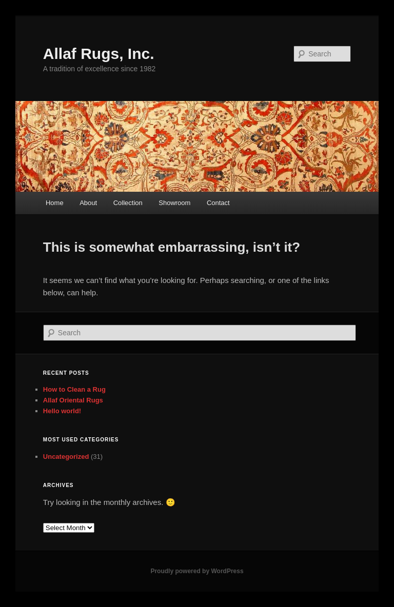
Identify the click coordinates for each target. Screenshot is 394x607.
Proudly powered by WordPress (196, 571)
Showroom (174, 203)
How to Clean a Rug (74, 389)
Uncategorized (66, 456)
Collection (128, 203)
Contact (218, 203)
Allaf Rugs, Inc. (98, 53)
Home (55, 203)
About (88, 203)
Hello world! (62, 411)
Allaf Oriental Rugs (73, 400)
